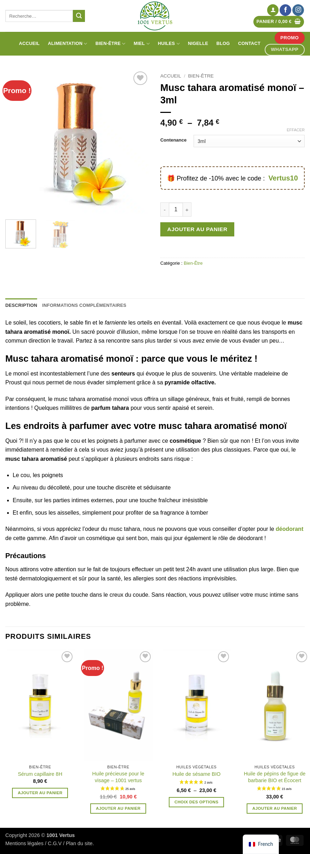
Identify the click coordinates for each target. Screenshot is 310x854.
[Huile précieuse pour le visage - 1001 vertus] (118, 705)
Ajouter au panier (197, 229)
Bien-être (111, 43)
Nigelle (198, 43)
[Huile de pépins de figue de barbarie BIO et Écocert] (275, 705)
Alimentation (67, 43)
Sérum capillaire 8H (40, 774)
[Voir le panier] (278, 22)
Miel (142, 43)
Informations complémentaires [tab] (84, 305)
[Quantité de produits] (176, 209)
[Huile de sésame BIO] (196, 705)
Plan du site (79, 843)
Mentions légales (24, 843)
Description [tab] (21, 305)
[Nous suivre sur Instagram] (298, 10)
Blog (223, 43)
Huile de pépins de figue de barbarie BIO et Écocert (274, 777)
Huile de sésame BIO (196, 774)
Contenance (173, 140)
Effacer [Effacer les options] (296, 130)
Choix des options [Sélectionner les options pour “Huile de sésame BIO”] (196, 802)
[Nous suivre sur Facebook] (285, 10)
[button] (273, 10)
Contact (249, 43)
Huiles (169, 43)
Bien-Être (201, 76)
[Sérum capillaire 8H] (40, 705)
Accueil (29, 43)
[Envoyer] (79, 16)
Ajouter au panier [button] (40, 793)
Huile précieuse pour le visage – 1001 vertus (118, 777)
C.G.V (55, 843)
